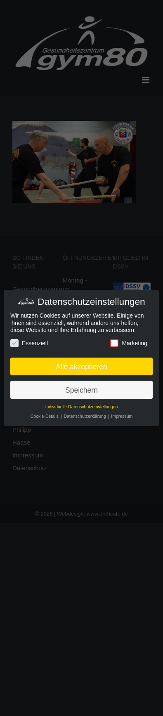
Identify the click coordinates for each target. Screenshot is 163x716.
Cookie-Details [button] (45, 416)
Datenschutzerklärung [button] (85, 416)
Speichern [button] (81, 389)
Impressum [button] (121, 416)
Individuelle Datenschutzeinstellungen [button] (81, 407)
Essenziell (29, 343)
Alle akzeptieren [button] (81, 366)
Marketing (128, 343)
